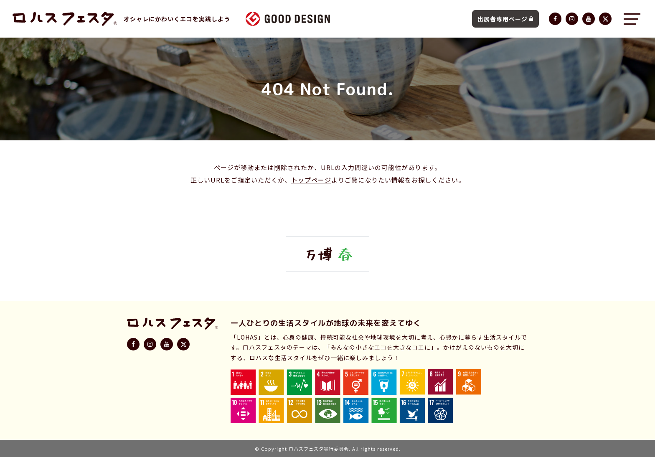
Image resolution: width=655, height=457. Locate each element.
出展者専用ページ (505, 19)
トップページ (311, 179)
